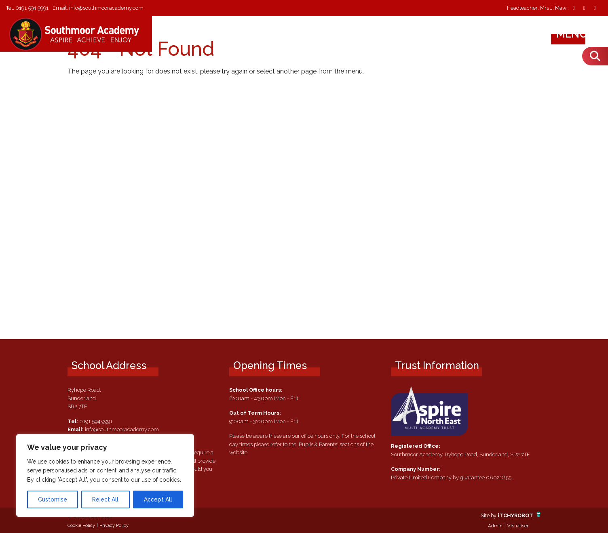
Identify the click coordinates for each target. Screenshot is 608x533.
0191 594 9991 (32, 8)
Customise (52, 499)
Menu (579, 34)
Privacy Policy (114, 525)
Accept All (158, 499)
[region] (105, 475)
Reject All (105, 499)
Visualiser (517, 526)
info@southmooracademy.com (107, 8)
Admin (495, 526)
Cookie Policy (81, 525)
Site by (488, 515)
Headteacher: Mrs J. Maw (536, 8)
